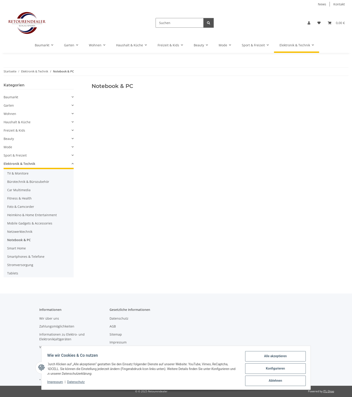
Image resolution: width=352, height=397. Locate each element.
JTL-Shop (328, 391)
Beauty (9, 139)
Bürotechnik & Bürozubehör (28, 181)
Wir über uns (49, 318)
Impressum (56, 383)
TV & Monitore (18, 173)
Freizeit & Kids (14, 130)
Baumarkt (11, 97)
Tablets (12, 273)
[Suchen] (180, 23)
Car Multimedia (19, 190)
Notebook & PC (19, 240)
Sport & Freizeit (15, 155)
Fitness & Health (19, 198)
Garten (9, 105)
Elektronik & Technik (19, 163)
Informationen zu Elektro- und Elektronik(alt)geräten (62, 336)
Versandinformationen (56, 347)
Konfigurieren (273, 369)
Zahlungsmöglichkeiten (56, 326)
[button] (309, 23)
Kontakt (339, 4)
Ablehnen (273, 381)
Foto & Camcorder (20, 206)
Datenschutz (77, 383)
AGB (113, 326)
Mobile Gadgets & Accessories (29, 223)
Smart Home (16, 248)
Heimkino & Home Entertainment (32, 215)
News (322, 4)
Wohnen (10, 114)
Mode (8, 147)
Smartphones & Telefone (25, 256)
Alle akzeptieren (273, 357)
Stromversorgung (20, 265)
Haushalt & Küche (17, 122)
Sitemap (116, 334)
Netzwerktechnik (19, 231)
